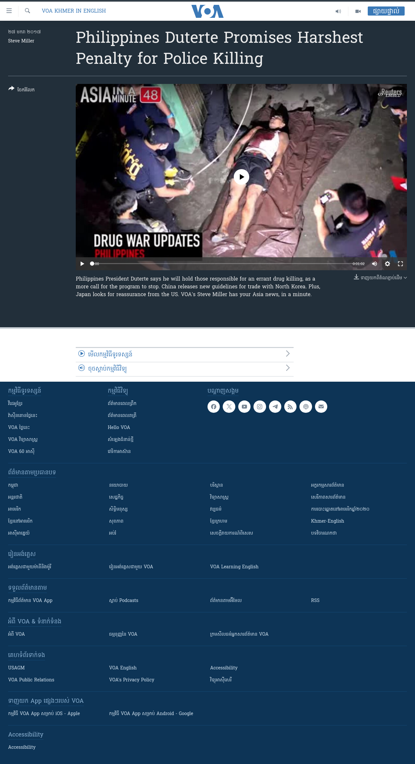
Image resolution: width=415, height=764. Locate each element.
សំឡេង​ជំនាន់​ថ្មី (120, 439)
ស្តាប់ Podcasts (123, 600)
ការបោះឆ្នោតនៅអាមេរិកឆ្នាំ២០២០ (340, 509)
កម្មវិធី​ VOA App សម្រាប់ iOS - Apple (44, 714)
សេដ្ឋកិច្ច (116, 497)
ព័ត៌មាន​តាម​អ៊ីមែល (226, 600)
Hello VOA (119, 427)
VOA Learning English (234, 567)
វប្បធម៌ (215, 509)
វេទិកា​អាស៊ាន (119, 451)
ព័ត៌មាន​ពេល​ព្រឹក (122, 403)
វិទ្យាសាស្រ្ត (219, 497)
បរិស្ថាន (216, 485)
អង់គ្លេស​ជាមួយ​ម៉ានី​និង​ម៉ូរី (29, 567)
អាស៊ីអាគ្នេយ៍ (19, 533)
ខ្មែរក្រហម (218, 521)
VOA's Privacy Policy (131, 680)
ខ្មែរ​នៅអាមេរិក (20, 521)
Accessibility (224, 668)
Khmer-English (327, 521)
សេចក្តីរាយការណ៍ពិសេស (231, 533)
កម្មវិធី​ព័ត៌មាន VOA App (30, 600)
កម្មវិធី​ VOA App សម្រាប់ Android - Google (151, 714)
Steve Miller (21, 41)
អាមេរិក (14, 509)
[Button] (21, 90)
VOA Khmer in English (74, 11)
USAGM (16, 668)
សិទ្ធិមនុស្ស (118, 509)
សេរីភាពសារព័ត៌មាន (328, 497)
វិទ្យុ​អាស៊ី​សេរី (220, 680)
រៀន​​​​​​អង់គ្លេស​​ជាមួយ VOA (131, 567)
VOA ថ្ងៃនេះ (19, 427)
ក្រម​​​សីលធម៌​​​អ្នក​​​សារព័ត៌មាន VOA (239, 634)
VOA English (123, 668)
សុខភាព (116, 521)
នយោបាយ (118, 485)
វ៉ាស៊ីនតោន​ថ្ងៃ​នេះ (23, 415)
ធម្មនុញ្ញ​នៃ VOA (123, 634)
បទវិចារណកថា (324, 533)
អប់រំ (112, 533)
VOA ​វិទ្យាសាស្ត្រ (23, 439)
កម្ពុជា (13, 485)
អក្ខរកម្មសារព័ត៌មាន (327, 485)
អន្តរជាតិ (15, 497)
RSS (315, 600)
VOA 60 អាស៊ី (21, 451)
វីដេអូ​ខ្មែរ (15, 403)
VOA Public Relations (31, 680)
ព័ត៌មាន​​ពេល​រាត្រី (122, 415)
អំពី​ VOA (16, 634)
